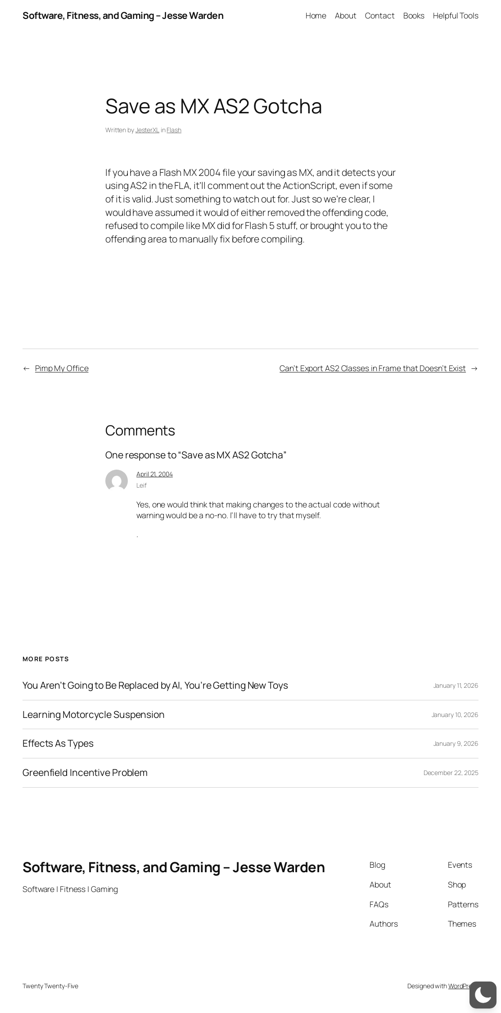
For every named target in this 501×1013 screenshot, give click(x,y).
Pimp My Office (62, 368)
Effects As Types (58, 743)
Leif (141, 485)
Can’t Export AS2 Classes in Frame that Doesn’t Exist (373, 368)
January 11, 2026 (455, 685)
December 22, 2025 (451, 772)
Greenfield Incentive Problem (85, 772)
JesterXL (147, 130)
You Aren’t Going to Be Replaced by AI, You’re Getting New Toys (155, 685)
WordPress (463, 986)
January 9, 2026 (456, 743)
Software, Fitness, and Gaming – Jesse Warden (123, 15)
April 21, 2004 (154, 474)
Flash (174, 130)
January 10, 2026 (455, 714)
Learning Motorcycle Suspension (94, 714)
